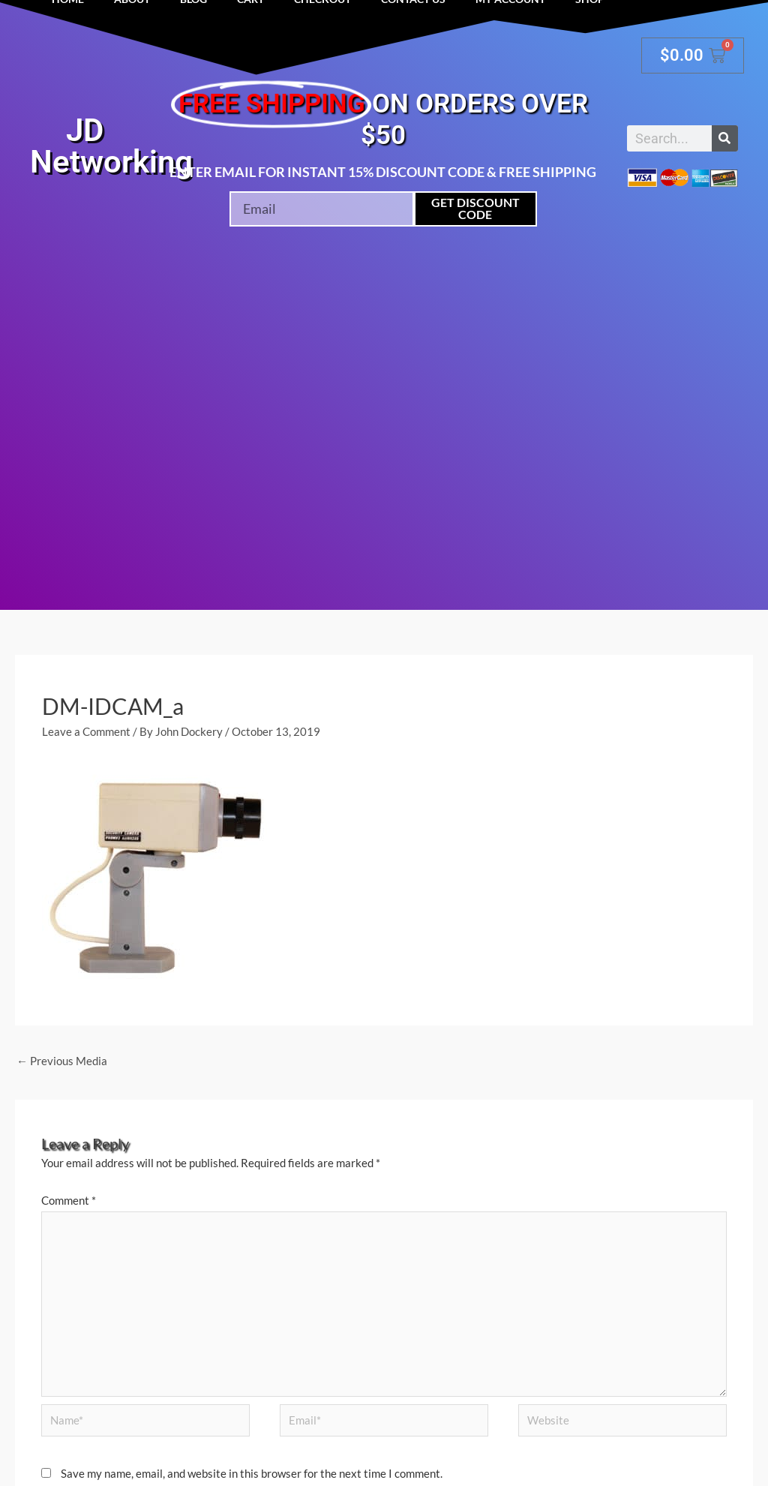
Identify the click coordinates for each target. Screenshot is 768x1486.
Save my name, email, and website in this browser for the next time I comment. (251, 1473)
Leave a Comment (86, 731)
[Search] (725, 138)
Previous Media (61, 1060)
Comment (68, 1200)
